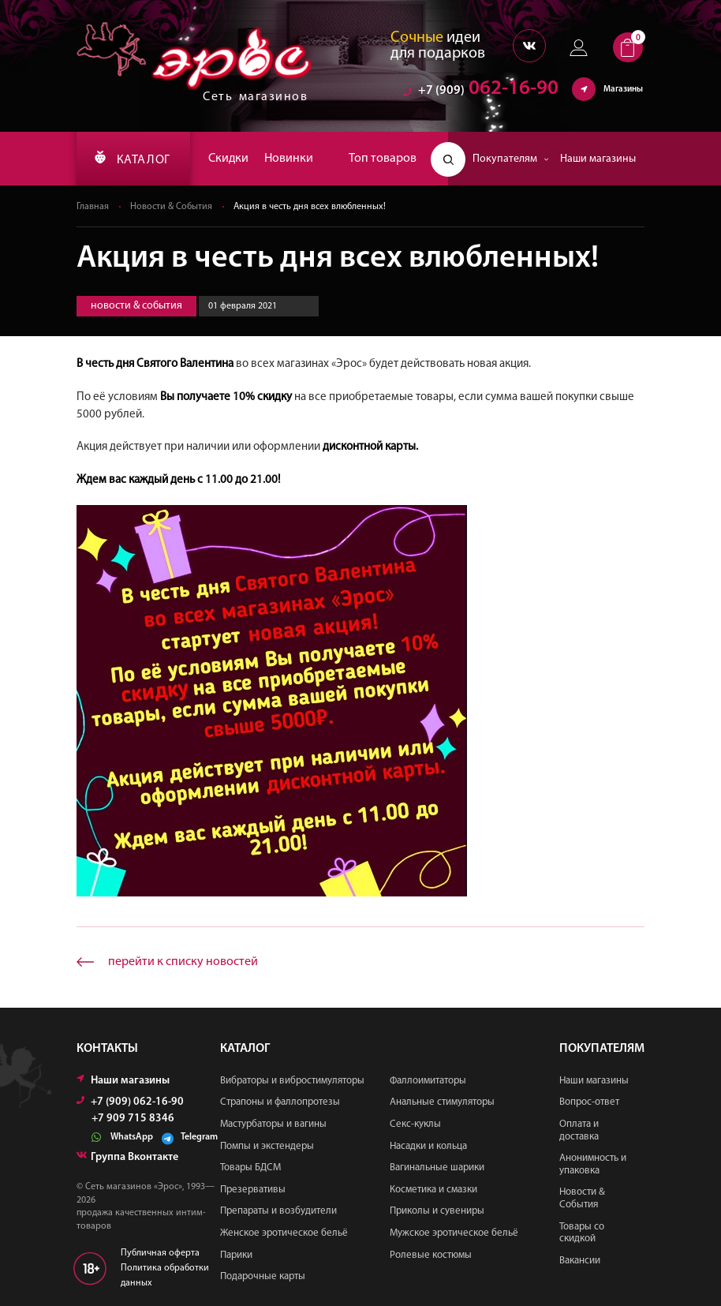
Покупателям (511, 159)
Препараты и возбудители (278, 1211)
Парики (236, 1255)
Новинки (288, 158)
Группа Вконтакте (127, 1157)
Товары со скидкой (581, 1233)
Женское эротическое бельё (284, 1233)
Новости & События (171, 206)
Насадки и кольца (428, 1146)
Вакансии (579, 1260)
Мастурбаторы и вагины (273, 1124)
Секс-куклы (415, 1124)
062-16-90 (480, 90)
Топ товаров (383, 158)
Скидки (228, 158)
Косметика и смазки (433, 1189)
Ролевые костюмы (431, 1255)
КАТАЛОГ (132, 159)
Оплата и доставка (579, 1130)
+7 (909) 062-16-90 (130, 1102)
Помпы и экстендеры (267, 1146)
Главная (93, 206)
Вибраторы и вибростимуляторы (292, 1081)
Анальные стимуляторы (442, 1102)
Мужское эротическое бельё (454, 1233)
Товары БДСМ (250, 1167)
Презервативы (253, 1189)
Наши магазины (598, 159)
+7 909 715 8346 (133, 1119)
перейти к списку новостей (183, 962)
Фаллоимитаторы (428, 1081)
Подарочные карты (262, 1276)
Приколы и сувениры (437, 1211)
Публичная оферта (160, 1253)
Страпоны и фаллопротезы (280, 1102)
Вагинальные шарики (437, 1167)
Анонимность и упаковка (592, 1164)
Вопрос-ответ (589, 1102)
